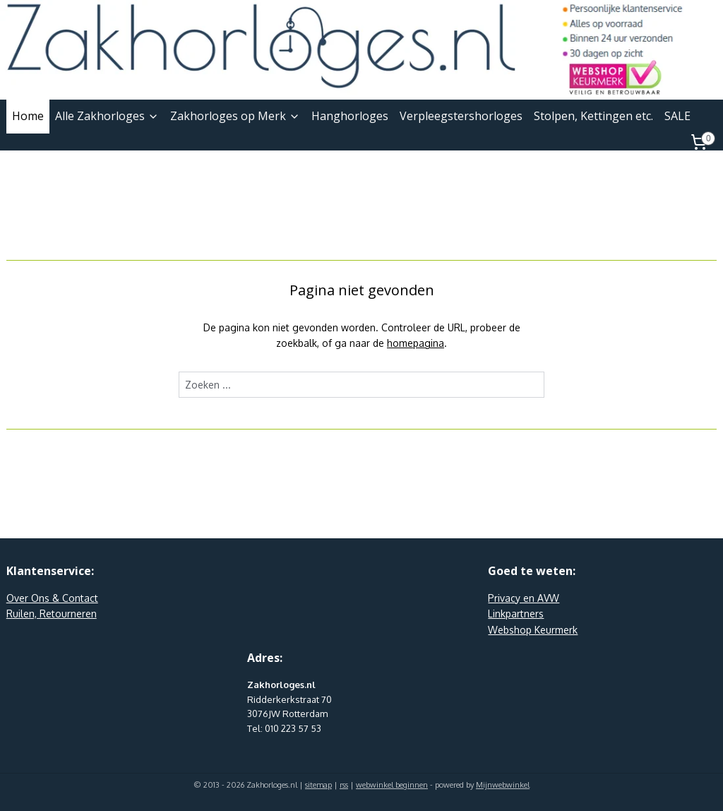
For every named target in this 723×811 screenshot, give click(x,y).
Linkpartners (516, 614)
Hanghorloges (349, 116)
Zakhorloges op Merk (235, 116)
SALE (677, 116)
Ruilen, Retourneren (51, 614)
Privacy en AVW (523, 598)
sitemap (318, 785)
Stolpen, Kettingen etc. (593, 116)
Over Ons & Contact (52, 598)
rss (344, 785)
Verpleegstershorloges (461, 116)
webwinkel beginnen (392, 785)
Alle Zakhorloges (107, 116)
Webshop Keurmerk (533, 630)
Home (28, 116)
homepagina (415, 343)
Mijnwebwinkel (503, 785)
